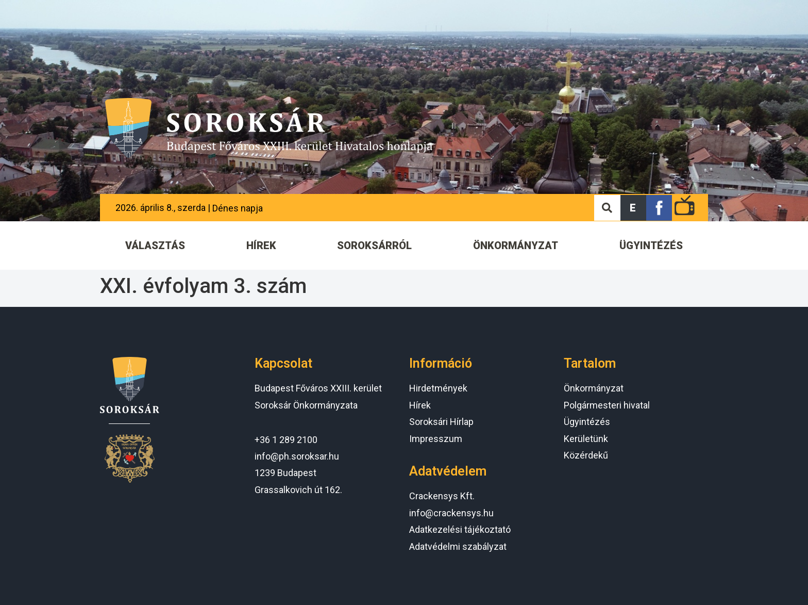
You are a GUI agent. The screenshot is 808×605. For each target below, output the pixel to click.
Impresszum (435, 438)
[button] (633, 208)
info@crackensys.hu (451, 513)
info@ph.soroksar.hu (297, 456)
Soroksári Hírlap (441, 421)
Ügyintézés (587, 421)
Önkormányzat (594, 388)
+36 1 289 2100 (286, 439)
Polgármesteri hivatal (607, 405)
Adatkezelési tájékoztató (460, 529)
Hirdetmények (438, 388)
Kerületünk (586, 438)
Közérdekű (586, 455)
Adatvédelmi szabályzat (458, 546)
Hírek (420, 405)
